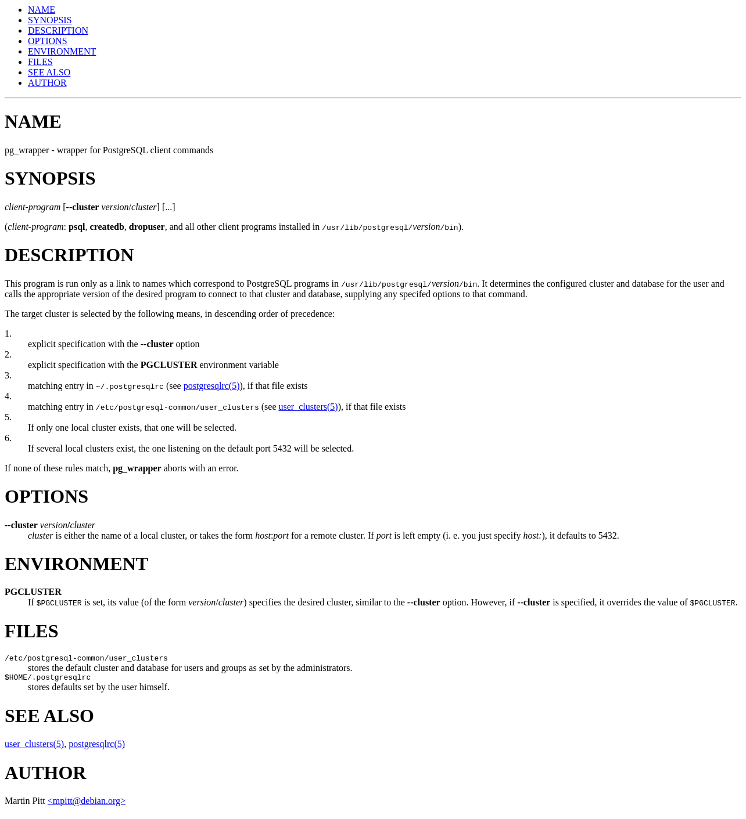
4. (8, 396)
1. (8, 333)
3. (8, 375)
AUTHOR (47, 83)
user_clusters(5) (308, 407)
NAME (41, 10)
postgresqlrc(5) (212, 386)
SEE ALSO (49, 72)
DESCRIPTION (58, 30)
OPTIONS (47, 41)
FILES (40, 62)
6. (8, 438)
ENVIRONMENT (62, 51)
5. (8, 417)
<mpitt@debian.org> (86, 804)
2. (8, 354)
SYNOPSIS (50, 20)
